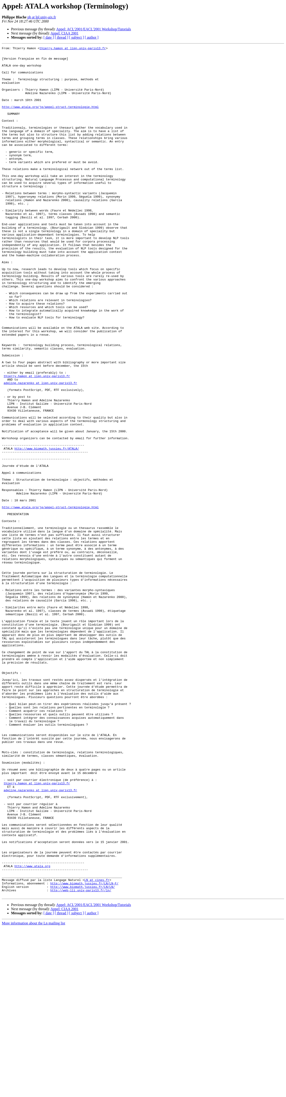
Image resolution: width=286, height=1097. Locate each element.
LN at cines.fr (96, 1047)
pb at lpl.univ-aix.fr (41, 17)
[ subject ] (76, 37)
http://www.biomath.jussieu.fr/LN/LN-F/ (84, 1051)
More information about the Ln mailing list (33, 1093)
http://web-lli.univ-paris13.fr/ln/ (80, 1059)
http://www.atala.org (32, 1030)
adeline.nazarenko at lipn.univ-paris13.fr (40, 450)
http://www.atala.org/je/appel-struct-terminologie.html (50, 119)
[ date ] (48, 37)
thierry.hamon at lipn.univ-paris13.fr (73, 49)
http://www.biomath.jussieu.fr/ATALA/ (46, 529)
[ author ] (92, 37)
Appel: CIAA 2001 (65, 33)
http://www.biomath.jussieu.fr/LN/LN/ (82, 1055)
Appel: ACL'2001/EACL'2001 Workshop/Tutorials (93, 29)
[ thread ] (61, 37)
